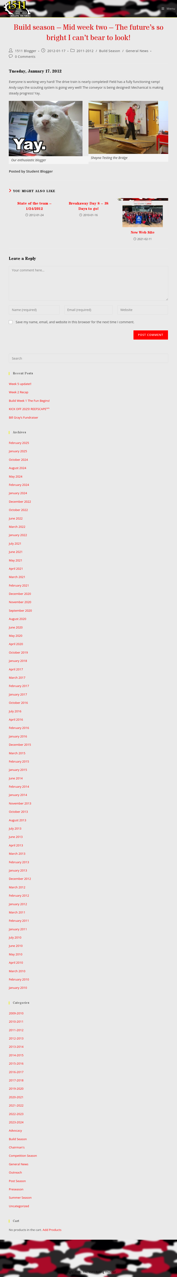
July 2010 (15, 937)
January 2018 (18, 661)
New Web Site (142, 232)
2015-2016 (16, 1063)
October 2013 (18, 812)
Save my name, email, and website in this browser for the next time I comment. (75, 322)
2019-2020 (16, 1088)
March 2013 (17, 853)
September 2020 (20, 610)
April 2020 (16, 644)
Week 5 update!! (20, 384)
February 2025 (19, 443)
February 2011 (19, 921)
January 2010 (18, 988)
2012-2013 (16, 1038)
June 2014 (16, 778)
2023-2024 (16, 1122)
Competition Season (23, 1156)
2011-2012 (85, 51)
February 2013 (19, 862)
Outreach (15, 1172)
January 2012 (18, 904)
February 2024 (19, 485)
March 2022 (17, 527)
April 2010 (16, 962)
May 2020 (15, 636)
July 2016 (15, 711)
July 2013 (15, 828)
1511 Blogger (25, 51)
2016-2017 (16, 1072)
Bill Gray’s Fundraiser (23, 417)
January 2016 (18, 736)
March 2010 (17, 971)
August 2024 (17, 468)
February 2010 (19, 979)
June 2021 (16, 552)
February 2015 (19, 761)
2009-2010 (16, 1013)
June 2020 (16, 627)
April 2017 (16, 669)
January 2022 (18, 535)
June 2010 (16, 946)
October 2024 (18, 460)
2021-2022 (16, 1105)
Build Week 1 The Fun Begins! (29, 401)
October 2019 (18, 652)
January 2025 (18, 451)
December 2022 (20, 501)
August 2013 (17, 820)
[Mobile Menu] (166, 8)
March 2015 (17, 753)
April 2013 (16, 845)
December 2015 (20, 745)
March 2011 (17, 912)
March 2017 (17, 677)
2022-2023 (16, 1114)
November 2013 (20, 803)
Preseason (16, 1189)
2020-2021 (16, 1097)
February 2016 (19, 728)
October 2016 (18, 703)
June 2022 (16, 518)
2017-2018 (16, 1080)
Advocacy (15, 1130)
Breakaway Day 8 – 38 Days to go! (89, 206)
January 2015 (18, 770)
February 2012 (19, 895)
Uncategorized (19, 1206)
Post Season (17, 1181)
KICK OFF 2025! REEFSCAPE (29, 409)
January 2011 (18, 929)
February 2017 (19, 686)
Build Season (109, 51)
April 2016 (16, 719)
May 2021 (15, 560)
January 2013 (18, 870)
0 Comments (25, 56)
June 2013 (16, 837)
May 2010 (15, 954)
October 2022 (18, 510)
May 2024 (15, 476)
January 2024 (18, 493)
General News (137, 51)
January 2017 (18, 694)
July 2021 (15, 543)
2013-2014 (16, 1047)
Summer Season (20, 1197)
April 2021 (16, 569)
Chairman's (16, 1147)
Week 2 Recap (18, 392)
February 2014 (19, 786)
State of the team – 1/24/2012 (34, 206)
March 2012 (17, 887)
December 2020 (20, 594)
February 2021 (19, 585)
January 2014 (18, 795)
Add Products (52, 1230)
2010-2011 (16, 1021)
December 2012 (20, 879)
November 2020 (20, 602)
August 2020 (17, 619)
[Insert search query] (88, 358)
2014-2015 (16, 1055)
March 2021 (17, 577)
